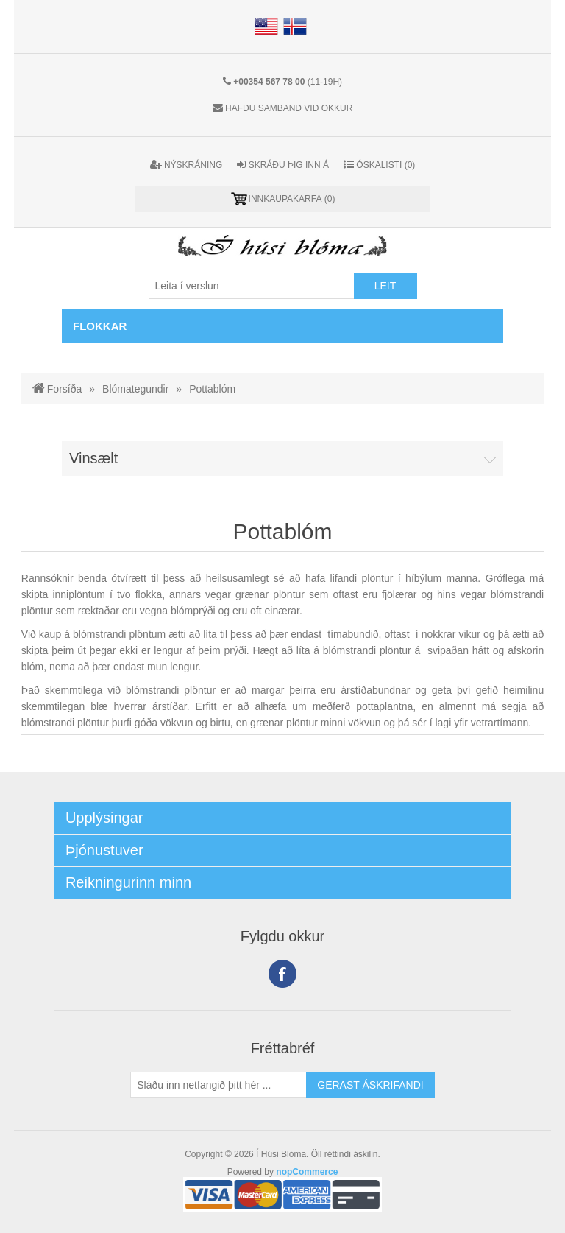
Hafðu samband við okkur (288, 108)
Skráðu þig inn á (283, 164)
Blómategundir (135, 389)
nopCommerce (307, 1172)
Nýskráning (186, 164)
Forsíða (64, 389)
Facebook (282, 974)
